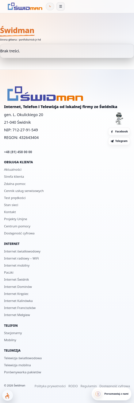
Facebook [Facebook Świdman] (119, 131)
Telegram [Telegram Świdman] (119, 141)
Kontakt (10, 212)
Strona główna (8, 39)
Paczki (8, 272)
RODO (73, 386)
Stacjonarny (13, 333)
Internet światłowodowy (22, 251)
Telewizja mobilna (17, 365)
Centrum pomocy (17, 226)
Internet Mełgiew (17, 315)
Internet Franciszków (20, 308)
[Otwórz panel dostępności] (7, 395)
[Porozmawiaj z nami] (111, 393)
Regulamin (88, 386)
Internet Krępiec (16, 293)
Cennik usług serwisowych (24, 191)
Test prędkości (15, 198)
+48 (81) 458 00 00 (18, 152)
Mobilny (10, 340)
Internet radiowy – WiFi (21, 258)
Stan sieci (11, 205)
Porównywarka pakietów (22, 372)
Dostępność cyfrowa (19, 233)
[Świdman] (24, 6)
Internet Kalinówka (18, 301)
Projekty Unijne (15, 219)
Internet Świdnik (16, 279)
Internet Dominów (18, 286)
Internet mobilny (16, 265)
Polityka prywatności (50, 386)
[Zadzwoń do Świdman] (50, 6)
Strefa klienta (14, 176)
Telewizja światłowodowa (23, 358)
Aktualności (12, 169)
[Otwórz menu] (60, 6)
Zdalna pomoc (15, 184)
